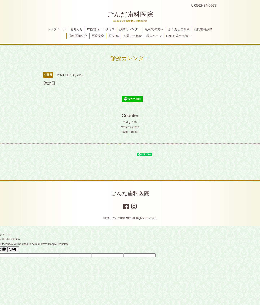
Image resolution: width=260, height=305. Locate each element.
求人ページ (154, 36)
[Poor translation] (13, 249)
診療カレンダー (130, 29)
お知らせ (76, 29)
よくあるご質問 (179, 29)
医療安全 (98, 36)
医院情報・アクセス (101, 29)
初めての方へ (154, 29)
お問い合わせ (132, 36)
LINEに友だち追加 (178, 36)
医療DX (114, 36)
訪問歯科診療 (203, 29)
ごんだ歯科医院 (130, 14)
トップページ (56, 29)
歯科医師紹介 (78, 36)
